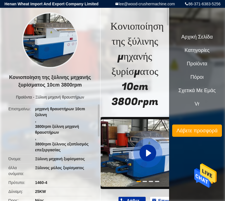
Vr (197, 104)
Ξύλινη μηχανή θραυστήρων (59, 97)
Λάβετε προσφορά (196, 130)
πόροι (196, 77)
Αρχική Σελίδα (197, 37)
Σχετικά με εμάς (196, 90)
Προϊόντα (24, 97)
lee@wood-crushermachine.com (147, 4)
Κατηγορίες (196, 50)
